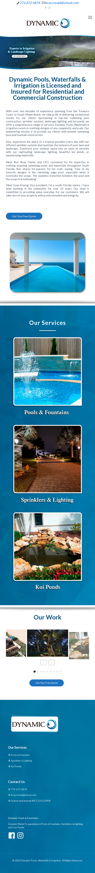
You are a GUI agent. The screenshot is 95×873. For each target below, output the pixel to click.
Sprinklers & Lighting (21, 760)
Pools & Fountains (20, 754)
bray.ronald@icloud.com (23, 795)
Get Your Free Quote (21, 56)
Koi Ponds (16, 766)
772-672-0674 (19, 789)
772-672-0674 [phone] (30, 3)
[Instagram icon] (49, 7)
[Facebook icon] (45, 7)
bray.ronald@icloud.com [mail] (62, 3)
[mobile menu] (90, 17)
